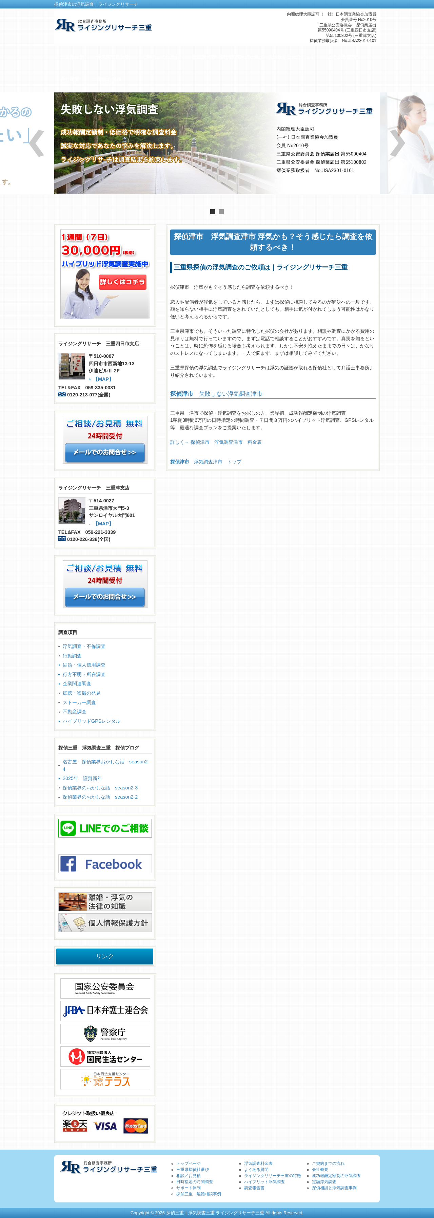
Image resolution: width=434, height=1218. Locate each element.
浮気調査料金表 (258, 1163)
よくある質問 (256, 1169)
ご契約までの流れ (328, 1163)
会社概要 (320, 1169)
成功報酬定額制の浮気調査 (336, 1175)
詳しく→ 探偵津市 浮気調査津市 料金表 (216, 442)
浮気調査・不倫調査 (84, 646)
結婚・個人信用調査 (84, 665)
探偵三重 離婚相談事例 (198, 1194)
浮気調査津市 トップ (205, 461)
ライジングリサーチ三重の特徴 (272, 1175)
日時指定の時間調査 (194, 1181)
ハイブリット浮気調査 (264, 1181)
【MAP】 (103, 379)
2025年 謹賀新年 (82, 778)
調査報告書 (254, 1188)
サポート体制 (188, 1188)
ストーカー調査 (79, 702)
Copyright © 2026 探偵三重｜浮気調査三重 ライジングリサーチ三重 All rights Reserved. (217, 1212)
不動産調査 (74, 711)
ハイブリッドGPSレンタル (91, 721)
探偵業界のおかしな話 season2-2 (100, 797)
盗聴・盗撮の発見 (82, 693)
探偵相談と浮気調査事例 (334, 1188)
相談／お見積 (188, 1175)
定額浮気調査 (324, 1181)
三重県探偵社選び (192, 1169)
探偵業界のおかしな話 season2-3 (100, 787)
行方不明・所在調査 (84, 674)
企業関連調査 (77, 683)
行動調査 (72, 655)
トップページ (188, 1163)
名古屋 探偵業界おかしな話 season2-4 (106, 765)
